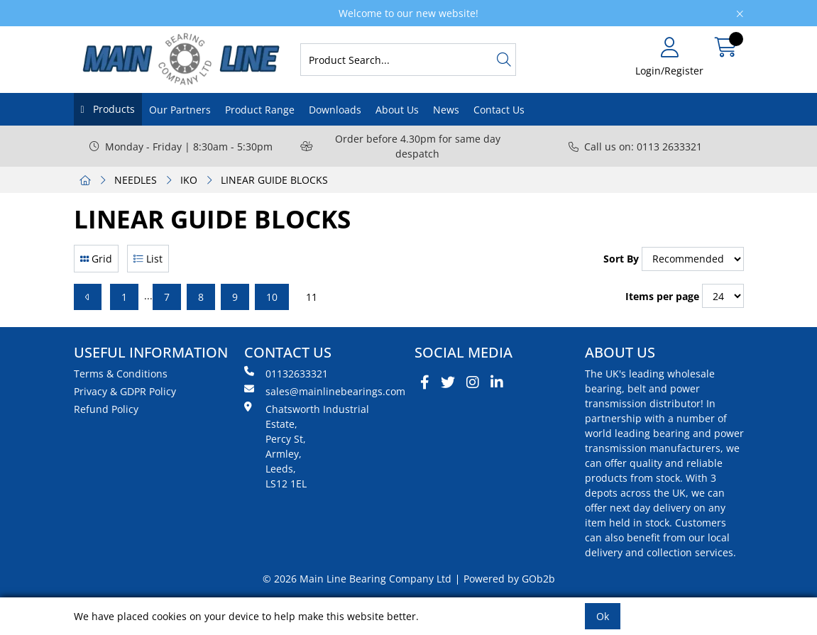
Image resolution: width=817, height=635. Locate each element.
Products (112, 109)
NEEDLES (135, 180)
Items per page (662, 296)
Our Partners (180, 109)
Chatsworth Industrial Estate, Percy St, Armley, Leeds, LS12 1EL (306, 446)
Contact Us (499, 109)
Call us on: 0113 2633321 (635, 146)
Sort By (621, 258)
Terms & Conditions (121, 373)
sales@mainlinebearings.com (323, 391)
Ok (602, 616)
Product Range (260, 109)
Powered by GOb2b (509, 578)
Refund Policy (106, 409)
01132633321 (286, 373)
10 (272, 297)
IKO (188, 180)
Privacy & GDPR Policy (125, 391)
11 (311, 297)
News (446, 109)
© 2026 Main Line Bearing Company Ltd (357, 578)
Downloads (335, 109)
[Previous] (88, 297)
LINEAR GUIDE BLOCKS (274, 180)
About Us (397, 109)
